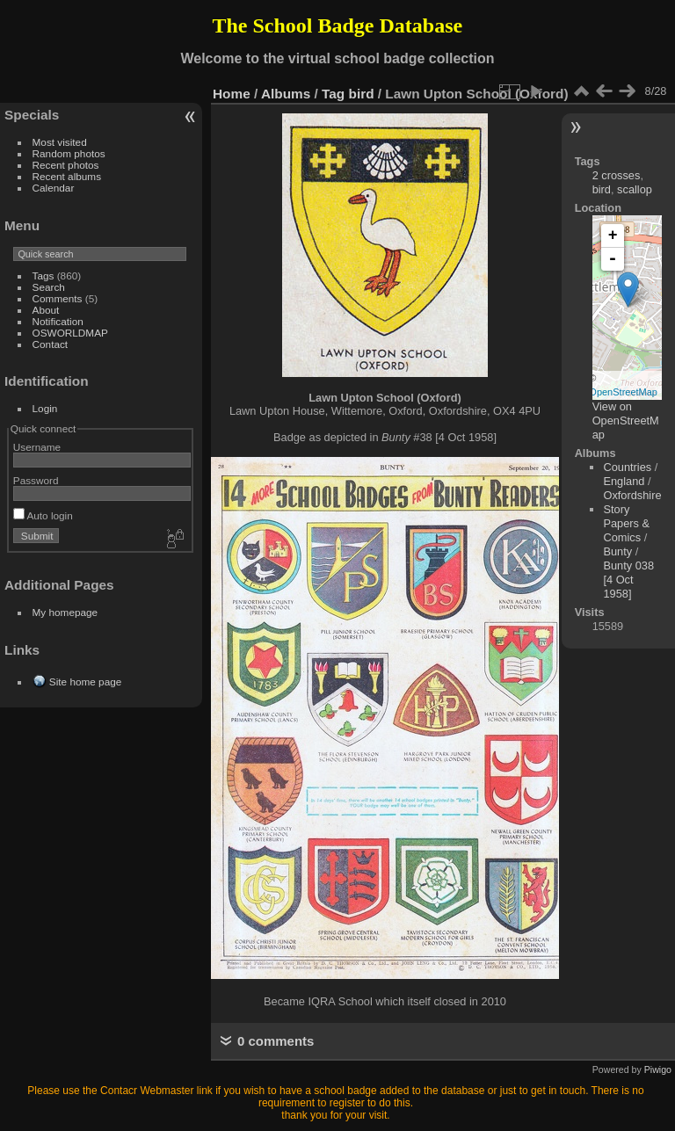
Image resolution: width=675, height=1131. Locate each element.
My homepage (65, 612)
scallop (634, 189)
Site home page (85, 681)
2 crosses (616, 175)
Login (45, 408)
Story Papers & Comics (626, 523)
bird (361, 93)
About (46, 309)
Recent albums (67, 176)
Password (36, 480)
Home (231, 93)
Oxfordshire (632, 495)
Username (37, 447)
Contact (51, 344)
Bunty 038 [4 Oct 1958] (628, 579)
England (623, 481)
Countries (627, 467)
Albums (285, 93)
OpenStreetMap (623, 392)
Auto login (43, 515)
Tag (333, 93)
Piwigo (657, 1069)
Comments (58, 298)
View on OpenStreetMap (625, 420)
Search (49, 287)
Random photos (69, 153)
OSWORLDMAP (70, 332)
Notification (58, 321)
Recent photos (66, 164)
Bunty (617, 551)
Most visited (60, 142)
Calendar (54, 187)
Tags (43, 275)
